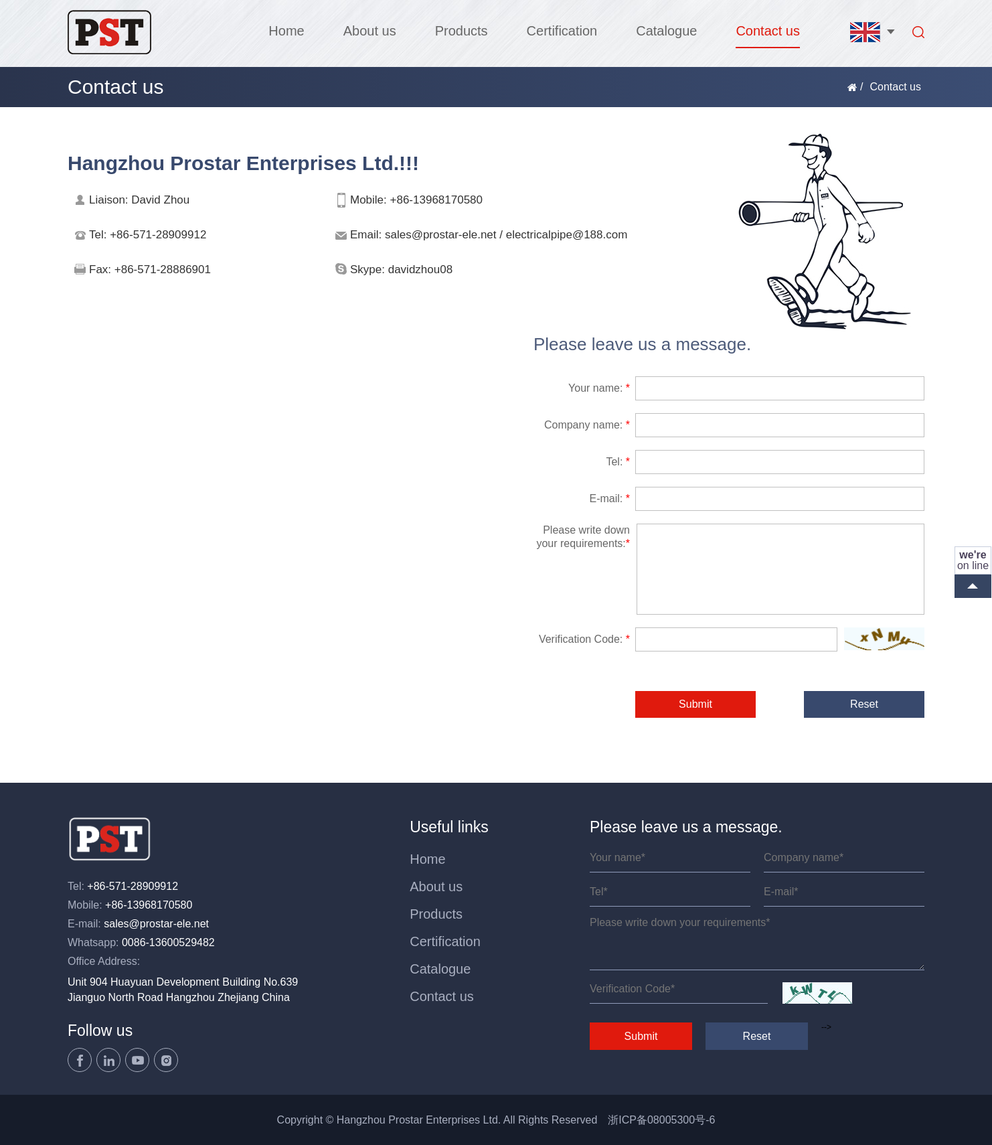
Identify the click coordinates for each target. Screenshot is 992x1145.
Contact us (768, 30)
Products (461, 30)
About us (369, 30)
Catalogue (666, 30)
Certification (562, 30)
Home (286, 30)
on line (973, 560)
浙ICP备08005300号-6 (661, 1120)
